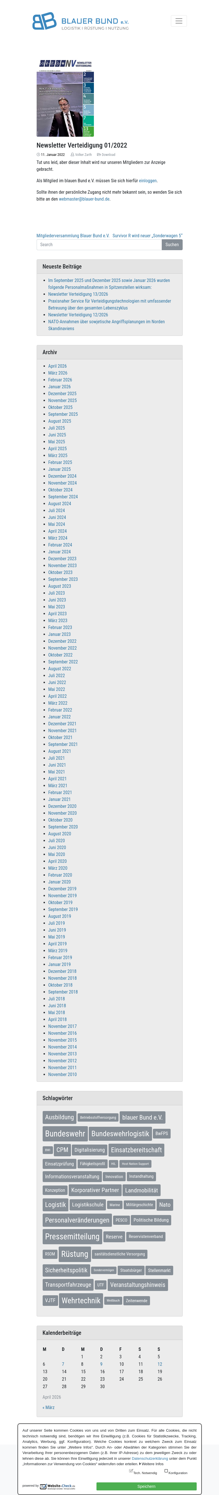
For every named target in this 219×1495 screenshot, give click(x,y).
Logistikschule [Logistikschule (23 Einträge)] (88, 1204)
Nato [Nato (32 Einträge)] (164, 1204)
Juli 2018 (56, 999)
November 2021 (62, 730)
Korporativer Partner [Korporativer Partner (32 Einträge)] (95, 1190)
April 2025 (57, 448)
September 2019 (63, 909)
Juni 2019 (57, 930)
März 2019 (58, 950)
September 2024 (63, 496)
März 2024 (58, 538)
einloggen (148, 180)
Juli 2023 (56, 593)
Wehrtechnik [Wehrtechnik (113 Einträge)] (81, 1300)
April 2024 (57, 531)
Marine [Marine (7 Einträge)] (115, 1205)
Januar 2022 (59, 717)
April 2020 (57, 861)
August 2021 (59, 751)
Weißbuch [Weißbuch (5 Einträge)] (113, 1300)
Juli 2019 (56, 923)
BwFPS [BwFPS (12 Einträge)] (161, 1133)
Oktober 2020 (60, 820)
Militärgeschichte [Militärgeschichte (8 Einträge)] (139, 1204)
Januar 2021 (59, 799)
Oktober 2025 (60, 407)
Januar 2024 (59, 551)
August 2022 (59, 668)
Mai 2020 (56, 854)
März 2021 (58, 785)
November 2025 (62, 400)
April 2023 (57, 613)
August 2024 (59, 503)
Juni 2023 (57, 600)
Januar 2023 (59, 634)
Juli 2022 (56, 675)
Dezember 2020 (62, 806)
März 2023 (58, 620)
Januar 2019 (59, 964)
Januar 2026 (59, 386)
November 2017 (62, 1026)
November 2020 (62, 813)
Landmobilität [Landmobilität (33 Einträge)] (141, 1190)
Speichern (146, 1486)
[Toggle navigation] (179, 21)
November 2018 (62, 978)
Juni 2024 (57, 517)
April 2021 (57, 778)
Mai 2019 (56, 937)
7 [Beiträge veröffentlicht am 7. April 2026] (63, 1364)
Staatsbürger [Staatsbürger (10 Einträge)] (131, 1270)
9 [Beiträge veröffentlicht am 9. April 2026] (101, 1364)
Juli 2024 (56, 510)
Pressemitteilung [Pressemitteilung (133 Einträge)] (72, 1236)
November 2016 (62, 1033)
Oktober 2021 (60, 737)
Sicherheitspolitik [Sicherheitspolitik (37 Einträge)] (66, 1270)
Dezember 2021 (62, 723)
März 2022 (58, 703)
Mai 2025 (56, 441)
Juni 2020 (57, 847)
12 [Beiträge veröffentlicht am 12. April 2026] (160, 1364)
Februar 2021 (60, 792)
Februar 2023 (60, 627)
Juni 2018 (57, 1005)
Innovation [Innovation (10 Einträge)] (114, 1176)
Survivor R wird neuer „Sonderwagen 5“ (147, 235)
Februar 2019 (60, 957)
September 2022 (63, 662)
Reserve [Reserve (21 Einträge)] (114, 1237)
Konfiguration (178, 1473)
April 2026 (57, 366)
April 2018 (57, 1019)
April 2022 (57, 696)
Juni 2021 (57, 765)
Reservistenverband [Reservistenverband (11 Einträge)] (146, 1236)
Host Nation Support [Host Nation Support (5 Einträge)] (135, 1164)
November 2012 (62, 1060)
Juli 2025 (56, 428)
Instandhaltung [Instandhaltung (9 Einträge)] (141, 1176)
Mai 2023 (56, 607)
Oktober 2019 (60, 902)
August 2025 (59, 421)
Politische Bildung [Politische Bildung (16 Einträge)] (151, 1220)
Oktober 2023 (60, 572)
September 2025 (63, 414)
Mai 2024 (56, 524)
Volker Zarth (83, 155)
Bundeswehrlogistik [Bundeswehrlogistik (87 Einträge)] (120, 1133)
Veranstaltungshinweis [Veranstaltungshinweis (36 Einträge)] (137, 1284)
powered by (31, 1485)
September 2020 (63, 827)
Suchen (172, 244)
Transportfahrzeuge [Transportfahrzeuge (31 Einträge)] (68, 1284)
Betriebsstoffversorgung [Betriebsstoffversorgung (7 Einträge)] (98, 1117)
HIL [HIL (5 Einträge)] (113, 1164)
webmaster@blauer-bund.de (84, 199)
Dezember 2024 (62, 476)
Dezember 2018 (62, 971)
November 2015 (62, 1040)
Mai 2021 (56, 772)
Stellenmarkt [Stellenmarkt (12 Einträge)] (159, 1270)
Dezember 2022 (62, 641)
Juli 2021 (56, 758)
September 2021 (63, 744)
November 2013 (62, 1054)
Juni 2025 (57, 435)
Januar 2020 (59, 882)
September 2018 (63, 992)
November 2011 (62, 1067)
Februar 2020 (60, 875)
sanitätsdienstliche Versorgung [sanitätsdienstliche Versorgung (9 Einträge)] (119, 1254)
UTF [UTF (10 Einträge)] (100, 1285)
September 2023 (63, 579)
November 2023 (62, 565)
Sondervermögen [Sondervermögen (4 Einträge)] (104, 1270)
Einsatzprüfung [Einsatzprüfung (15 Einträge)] (59, 1164)
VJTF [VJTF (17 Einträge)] (50, 1300)
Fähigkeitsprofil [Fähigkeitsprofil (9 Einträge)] (92, 1163)
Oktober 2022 (60, 655)
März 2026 (58, 373)
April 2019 (57, 944)
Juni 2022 (57, 682)
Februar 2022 (60, 710)
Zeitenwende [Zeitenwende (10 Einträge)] (136, 1300)
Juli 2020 (56, 840)
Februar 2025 (60, 462)
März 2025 (58, 455)
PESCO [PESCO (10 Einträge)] (121, 1220)
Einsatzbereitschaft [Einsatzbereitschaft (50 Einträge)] (136, 1150)
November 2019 (62, 895)
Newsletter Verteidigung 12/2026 (78, 315)
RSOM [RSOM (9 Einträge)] (50, 1254)
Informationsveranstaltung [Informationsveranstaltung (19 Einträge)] (72, 1176)
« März (49, 1407)
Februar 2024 (60, 545)
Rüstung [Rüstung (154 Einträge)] (74, 1254)
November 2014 (62, 1047)
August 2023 (59, 586)
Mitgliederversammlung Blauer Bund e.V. (73, 235)
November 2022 (62, 648)
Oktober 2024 (60, 490)
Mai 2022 (56, 689)
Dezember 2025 (62, 393)
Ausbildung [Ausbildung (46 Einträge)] (59, 1117)
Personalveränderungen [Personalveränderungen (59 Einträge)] (77, 1220)
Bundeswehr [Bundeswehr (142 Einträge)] (65, 1134)
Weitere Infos (152, 1464)
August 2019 (59, 916)
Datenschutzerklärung (150, 1458)
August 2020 (59, 833)
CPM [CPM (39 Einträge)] (62, 1149)
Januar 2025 (59, 469)
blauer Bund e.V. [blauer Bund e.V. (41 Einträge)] (142, 1117)
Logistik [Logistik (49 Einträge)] (55, 1205)
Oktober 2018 (60, 985)
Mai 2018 (56, 1012)
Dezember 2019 (62, 888)
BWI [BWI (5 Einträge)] (47, 1150)
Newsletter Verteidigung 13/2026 (78, 294)
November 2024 (62, 483)
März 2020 (58, 868)
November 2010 (62, 1074)
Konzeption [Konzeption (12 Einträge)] (55, 1190)
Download (108, 155)
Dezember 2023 (62, 558)
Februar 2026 (60, 380)
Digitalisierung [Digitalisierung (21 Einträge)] (89, 1150)
